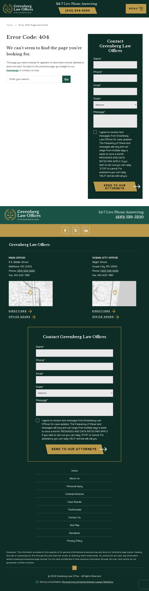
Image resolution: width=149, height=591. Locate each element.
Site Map (74, 525)
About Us (75, 478)
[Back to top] (74, 568)
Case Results (75, 501)
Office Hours (19, 317)
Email (97, 85)
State (97, 98)
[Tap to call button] (77, 10)
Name (97, 58)
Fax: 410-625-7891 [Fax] (19, 275)
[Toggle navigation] (136, 9)
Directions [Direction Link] (18, 311)
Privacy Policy (74, 540)
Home (10, 25)
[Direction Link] (33, 293)
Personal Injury (74, 486)
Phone (98, 72)
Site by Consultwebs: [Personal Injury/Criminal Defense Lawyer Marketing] (76, 582)
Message (99, 112)
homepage (12, 70)
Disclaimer (74, 533)
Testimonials (74, 509)
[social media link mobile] (65, 230)
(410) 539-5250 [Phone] (130, 217)
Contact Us (74, 517)
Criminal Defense (74, 494)
